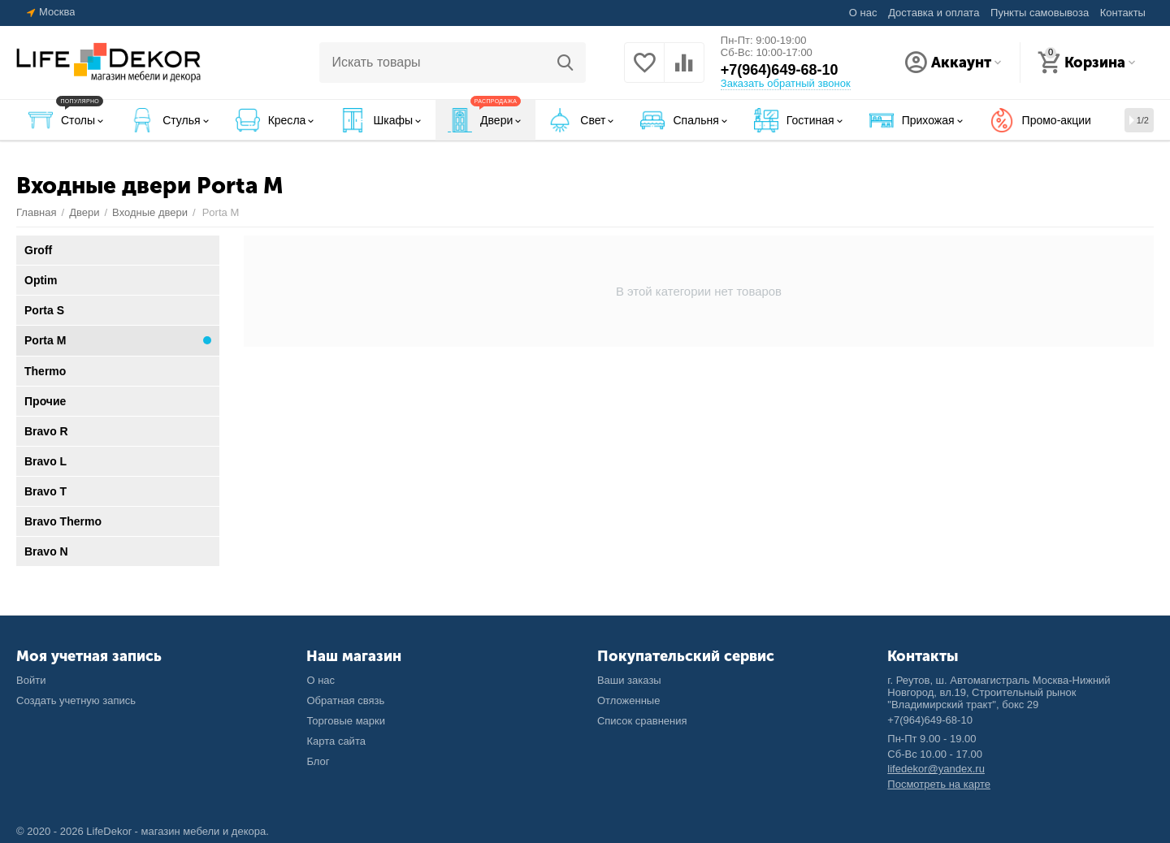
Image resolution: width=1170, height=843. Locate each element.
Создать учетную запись (76, 700)
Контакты (1123, 12)
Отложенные (629, 700)
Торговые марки (345, 721)
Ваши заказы (629, 680)
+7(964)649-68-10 (779, 70)
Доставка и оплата (933, 12)
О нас (863, 12)
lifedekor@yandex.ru (936, 769)
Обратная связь (345, 700)
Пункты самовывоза (1039, 12)
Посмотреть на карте (938, 784)
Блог (317, 761)
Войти (31, 680)
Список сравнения (642, 721)
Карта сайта (336, 741)
